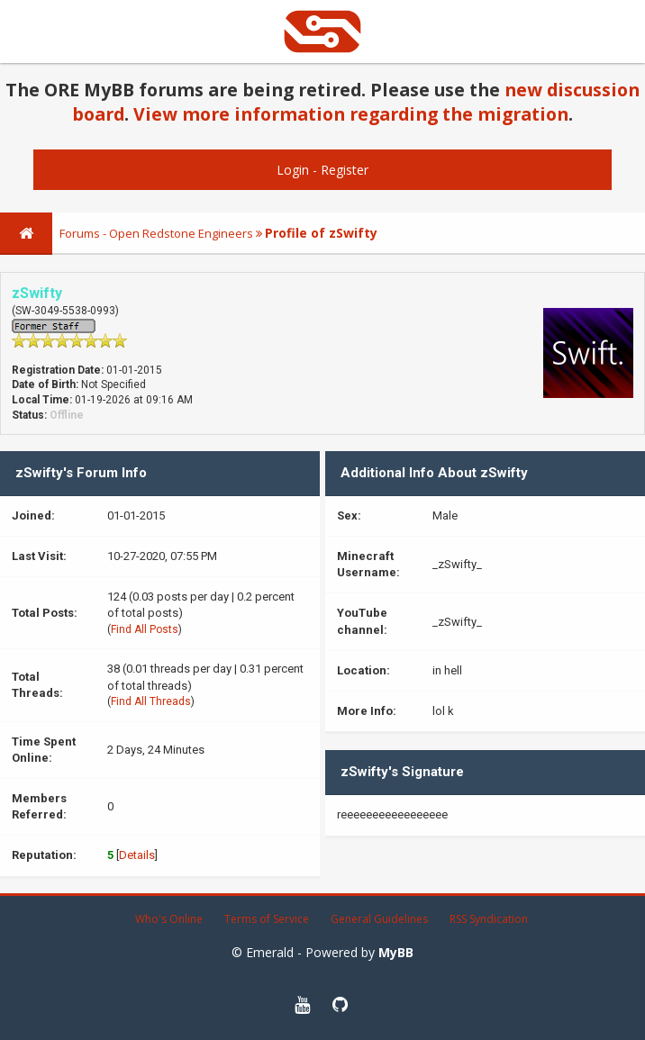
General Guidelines (379, 919)
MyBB (395, 952)
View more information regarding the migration (350, 114)
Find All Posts (144, 629)
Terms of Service (266, 919)
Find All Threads (151, 701)
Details (137, 855)
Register (344, 169)
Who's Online (169, 919)
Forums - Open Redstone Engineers (156, 233)
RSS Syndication (489, 919)
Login (293, 169)
